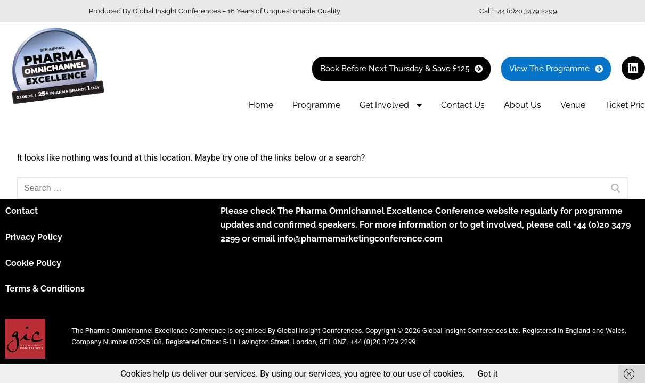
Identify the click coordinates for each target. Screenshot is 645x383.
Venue (572, 105)
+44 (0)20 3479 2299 (526, 11)
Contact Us (463, 105)
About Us (522, 105)
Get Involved (391, 105)
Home (261, 105)
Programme (316, 105)
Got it (487, 374)
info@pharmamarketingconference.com (360, 239)
